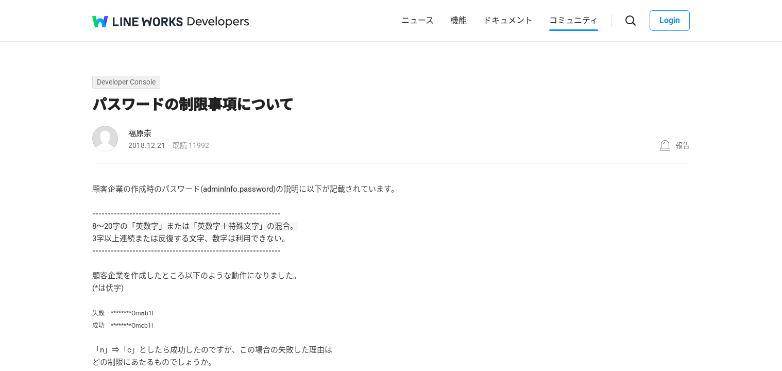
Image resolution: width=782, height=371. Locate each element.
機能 (458, 20)
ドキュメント (508, 20)
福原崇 (139, 133)
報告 (682, 145)
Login (669, 20)
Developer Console (126, 82)
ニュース (417, 20)
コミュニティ (573, 20)
